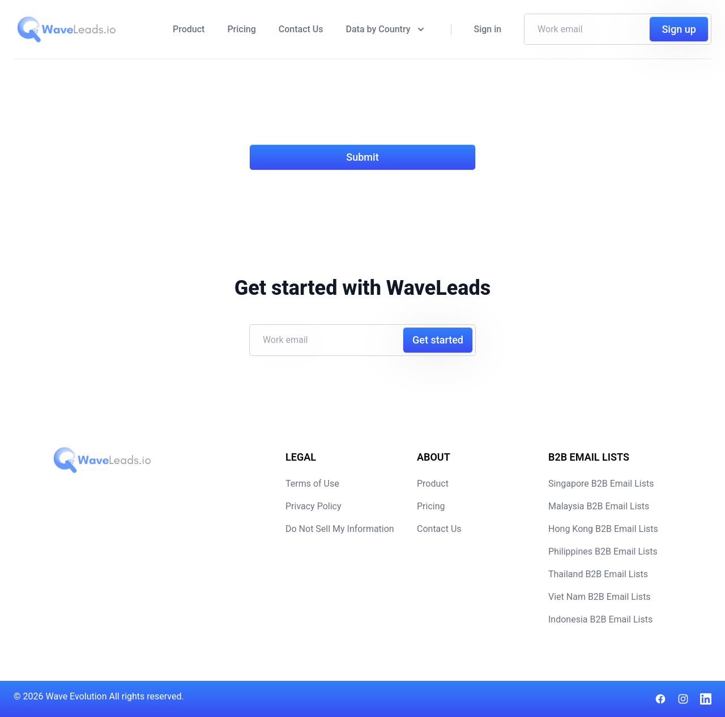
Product (188, 29)
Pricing (241, 29)
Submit (362, 157)
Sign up (679, 29)
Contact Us (301, 29)
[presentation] (335, 109)
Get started (437, 340)
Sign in (488, 29)
